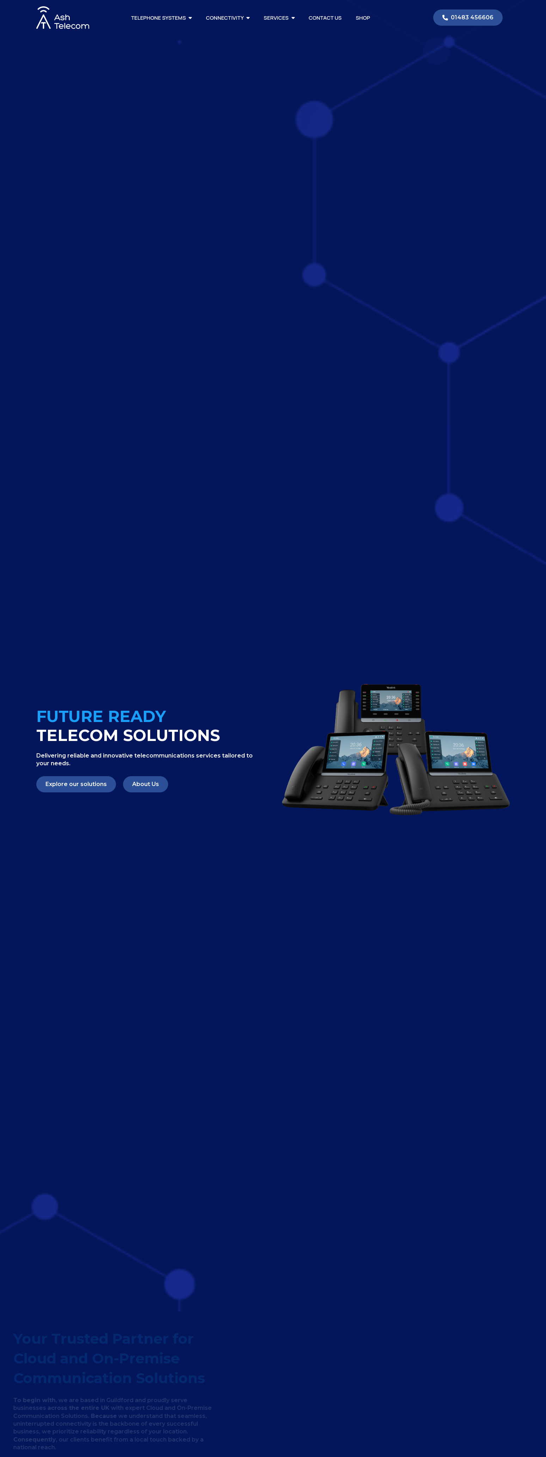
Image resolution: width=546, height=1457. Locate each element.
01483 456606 (467, 17)
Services (279, 17)
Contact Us (325, 17)
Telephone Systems (161, 17)
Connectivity (228, 17)
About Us (145, 784)
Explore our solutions (76, 784)
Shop (363, 17)
